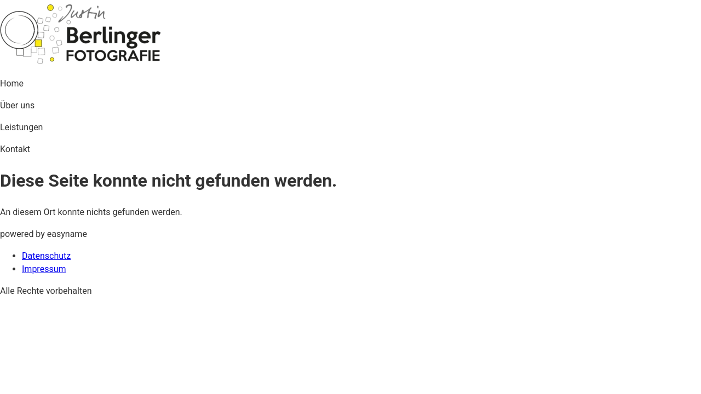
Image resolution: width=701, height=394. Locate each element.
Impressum (44, 269)
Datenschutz (46, 256)
